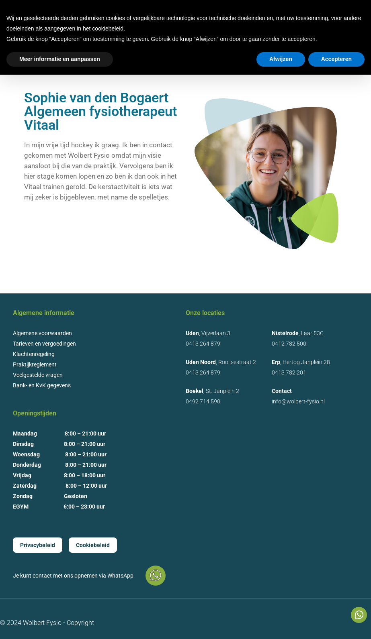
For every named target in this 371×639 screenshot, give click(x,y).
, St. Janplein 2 (212, 391)
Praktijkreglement (35, 364)
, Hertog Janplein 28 (301, 362)
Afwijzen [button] (280, 59)
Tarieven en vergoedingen (44, 343)
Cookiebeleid (93, 545)
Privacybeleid (37, 545)
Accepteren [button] (336, 59)
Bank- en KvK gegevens (42, 385)
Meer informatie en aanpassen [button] (59, 59)
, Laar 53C (298, 333)
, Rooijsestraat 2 (221, 362)
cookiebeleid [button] (107, 28)
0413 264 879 (203, 343)
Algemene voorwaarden (42, 333)
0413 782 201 (289, 372)
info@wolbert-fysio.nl (298, 401)
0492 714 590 (203, 401)
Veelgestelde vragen (38, 375)
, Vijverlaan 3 (208, 333)
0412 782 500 (289, 343)
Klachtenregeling (34, 354)
